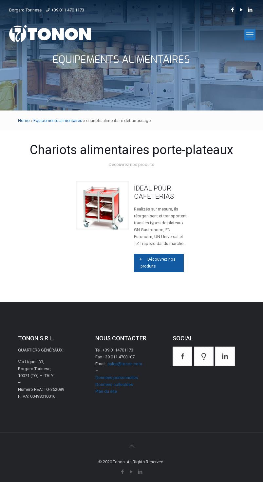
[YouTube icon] (241, 10)
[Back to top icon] (131, 446)
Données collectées (114, 384)
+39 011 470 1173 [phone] (67, 10)
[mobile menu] (249, 34)
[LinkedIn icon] (250, 10)
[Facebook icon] (232, 10)
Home (23, 120)
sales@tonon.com (124, 363)
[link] (102, 205)
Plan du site (106, 391)
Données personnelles (116, 377)
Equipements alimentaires (57, 120)
